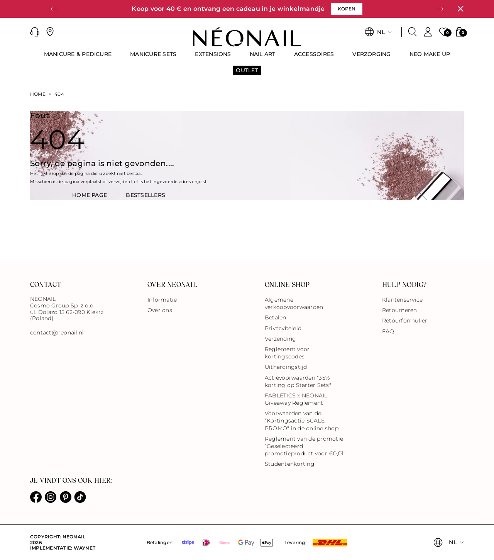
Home (38, 94)
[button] (53, 9)
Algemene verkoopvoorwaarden (294, 303)
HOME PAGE (89, 195)
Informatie (162, 299)
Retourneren (399, 310)
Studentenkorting (290, 463)
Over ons (159, 310)
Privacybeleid (283, 328)
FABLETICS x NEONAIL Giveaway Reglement (296, 399)
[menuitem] (78, 57)
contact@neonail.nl (57, 332)
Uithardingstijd (286, 366)
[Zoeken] (412, 32)
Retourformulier (405, 320)
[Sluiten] (460, 9)
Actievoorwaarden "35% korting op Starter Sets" (298, 381)
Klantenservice (402, 299)
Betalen (275, 317)
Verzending (280, 338)
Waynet (84, 548)
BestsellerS (145, 195)
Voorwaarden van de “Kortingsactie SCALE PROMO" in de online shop (301, 420)
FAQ (388, 331)
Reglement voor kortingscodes (287, 353)
